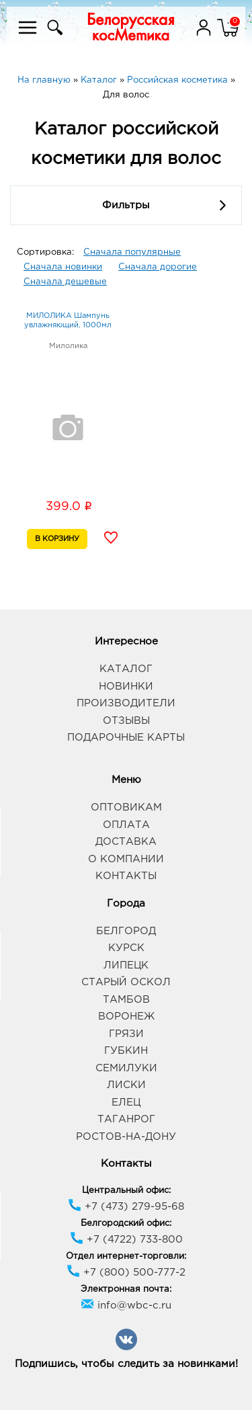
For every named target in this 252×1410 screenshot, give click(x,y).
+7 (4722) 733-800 (126, 1239)
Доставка (126, 841)
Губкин (126, 1050)
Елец (126, 1102)
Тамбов (126, 999)
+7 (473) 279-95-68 (126, 1206)
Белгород (126, 931)
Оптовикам (126, 807)
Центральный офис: (126, 1190)
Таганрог (126, 1119)
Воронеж (126, 1016)
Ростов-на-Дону (126, 1136)
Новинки (126, 686)
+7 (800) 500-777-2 (126, 1272)
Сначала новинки (63, 267)
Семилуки (126, 1068)
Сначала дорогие (157, 267)
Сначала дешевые (65, 282)
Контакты (126, 876)
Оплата (126, 825)
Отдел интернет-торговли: (126, 1256)
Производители (126, 703)
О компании (126, 859)
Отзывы (126, 720)
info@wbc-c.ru (126, 1305)
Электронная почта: (126, 1289)
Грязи (126, 1034)
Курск (126, 948)
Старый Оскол (126, 982)
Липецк (126, 965)
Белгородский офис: (126, 1223)
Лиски (126, 1085)
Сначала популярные (132, 252)
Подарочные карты (126, 737)
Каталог (126, 669)
